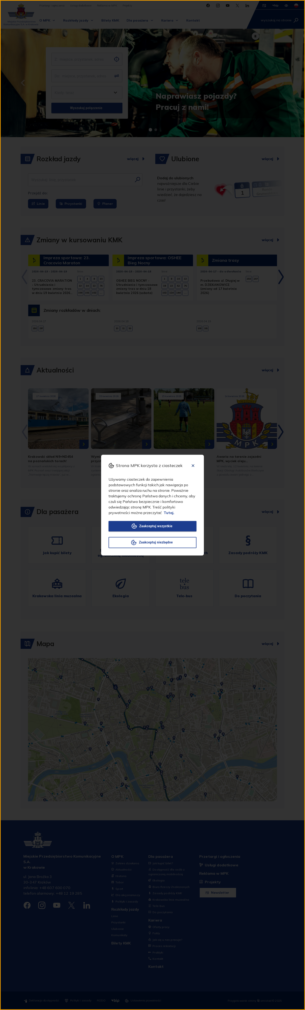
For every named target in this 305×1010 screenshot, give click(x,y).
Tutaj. (169, 512)
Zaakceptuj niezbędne (152, 542)
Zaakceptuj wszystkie (152, 526)
